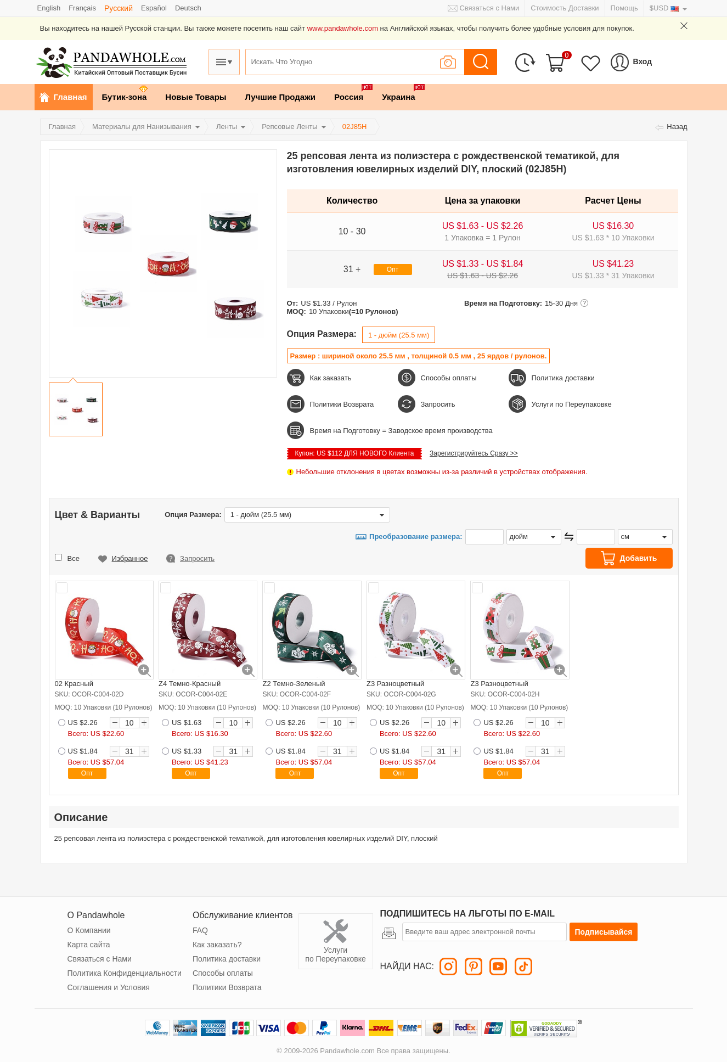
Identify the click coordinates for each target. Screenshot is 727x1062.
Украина (398, 97)
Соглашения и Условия (108, 987)
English (49, 8)
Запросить (438, 404)
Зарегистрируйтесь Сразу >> (474, 453)
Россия (348, 97)
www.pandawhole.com (342, 28)
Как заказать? (217, 944)
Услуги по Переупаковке (572, 404)
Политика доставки (563, 378)
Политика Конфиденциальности (124, 973)
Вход (642, 61)
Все (73, 558)
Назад (677, 126)
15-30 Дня (561, 303)
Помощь (624, 8)
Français (82, 8)
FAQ (200, 930)
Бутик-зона (124, 97)
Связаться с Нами (489, 8)
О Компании (89, 930)
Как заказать (331, 378)
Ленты (226, 126)
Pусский (118, 8)
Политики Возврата (342, 404)
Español (154, 8)
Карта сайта (88, 944)
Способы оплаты (449, 378)
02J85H (354, 126)
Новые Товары (195, 97)
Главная (70, 97)
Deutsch (188, 8)
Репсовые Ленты (290, 126)
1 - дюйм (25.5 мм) (398, 335)
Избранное (130, 558)
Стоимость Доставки (565, 8)
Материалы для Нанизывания (141, 126)
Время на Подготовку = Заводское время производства (401, 430)
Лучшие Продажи (280, 97)
